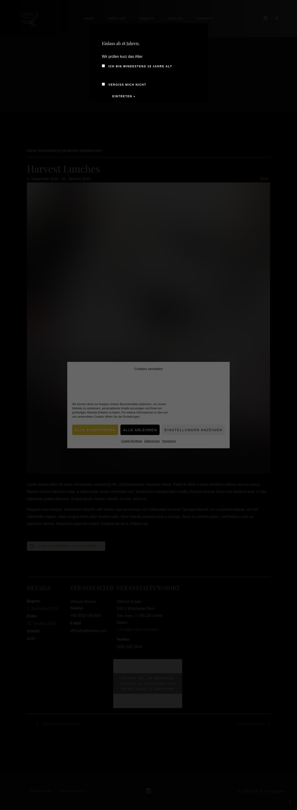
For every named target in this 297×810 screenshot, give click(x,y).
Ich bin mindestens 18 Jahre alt (137, 66)
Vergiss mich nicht (124, 84)
